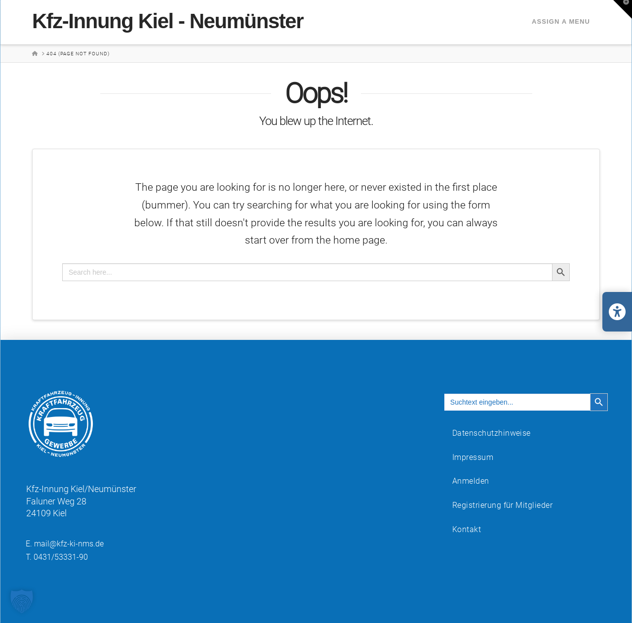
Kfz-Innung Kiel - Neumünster (167, 21)
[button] (622, 9)
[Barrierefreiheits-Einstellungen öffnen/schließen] (617, 312)
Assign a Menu (561, 21)
